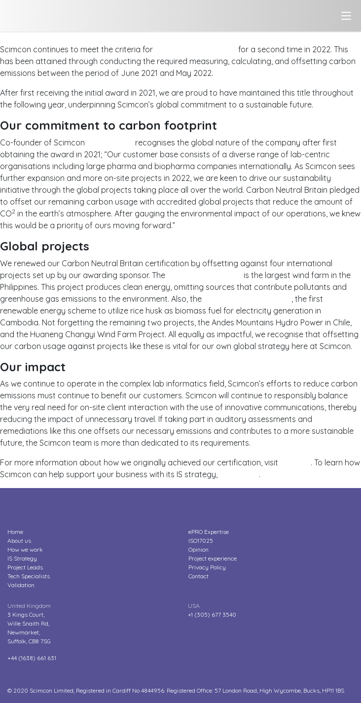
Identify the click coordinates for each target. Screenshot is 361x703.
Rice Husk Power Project (247, 299)
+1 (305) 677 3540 (212, 614)
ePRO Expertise (208, 531)
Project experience (212, 558)
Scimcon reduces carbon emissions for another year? (97, 37)
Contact (198, 576)
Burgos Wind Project (204, 275)
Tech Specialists (28, 576)
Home (15, 531)
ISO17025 (200, 540)
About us (19, 540)
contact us (239, 474)
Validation (21, 585)
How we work (25, 549)
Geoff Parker (110, 142)
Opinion (198, 549)
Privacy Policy (207, 567)
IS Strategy (22, 558)
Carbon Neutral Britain (195, 49)
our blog (295, 462)
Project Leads (25, 567)
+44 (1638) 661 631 (31, 658)
